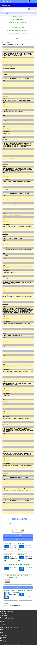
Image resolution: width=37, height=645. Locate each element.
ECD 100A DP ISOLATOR (9, 590)
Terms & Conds (4, 620)
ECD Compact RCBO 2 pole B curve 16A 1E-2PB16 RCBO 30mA (16, 78)
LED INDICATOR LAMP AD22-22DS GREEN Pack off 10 (14, 215)
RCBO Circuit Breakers (17, 16)
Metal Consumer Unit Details (18, 24)
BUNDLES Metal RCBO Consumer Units (17, 22)
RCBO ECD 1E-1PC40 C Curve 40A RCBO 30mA (12, 335)
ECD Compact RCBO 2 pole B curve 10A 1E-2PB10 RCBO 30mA (16, 193)
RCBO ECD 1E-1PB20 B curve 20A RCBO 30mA (12, 121)
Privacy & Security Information (7, 623)
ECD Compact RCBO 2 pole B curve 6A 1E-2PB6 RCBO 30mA (15, 477)
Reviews (3, 624)
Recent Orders (4, 615)
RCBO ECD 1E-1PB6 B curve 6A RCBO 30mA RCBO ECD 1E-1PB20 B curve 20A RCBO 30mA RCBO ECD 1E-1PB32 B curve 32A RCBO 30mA (17, 260)
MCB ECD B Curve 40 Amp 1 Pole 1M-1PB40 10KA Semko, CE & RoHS (17, 100)
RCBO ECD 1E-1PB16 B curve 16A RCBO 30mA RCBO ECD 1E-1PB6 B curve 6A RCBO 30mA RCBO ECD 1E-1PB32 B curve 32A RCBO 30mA (17, 454)
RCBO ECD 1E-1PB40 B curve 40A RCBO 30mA (12, 238)
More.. (17, 38)
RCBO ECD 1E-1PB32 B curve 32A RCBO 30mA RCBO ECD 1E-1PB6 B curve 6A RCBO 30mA (17, 406)
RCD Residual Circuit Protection (17, 27)
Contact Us (3, 613)
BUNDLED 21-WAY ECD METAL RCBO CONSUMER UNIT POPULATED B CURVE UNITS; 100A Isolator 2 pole (17, 384)
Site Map (3, 621)
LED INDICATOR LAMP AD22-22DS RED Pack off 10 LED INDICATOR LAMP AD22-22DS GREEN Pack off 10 (18, 283)
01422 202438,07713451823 (6, 631)
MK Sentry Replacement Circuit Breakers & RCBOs (17, 30)
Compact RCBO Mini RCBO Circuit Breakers (18, 33)
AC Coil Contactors (18, 35)
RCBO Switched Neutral (18, 19)
